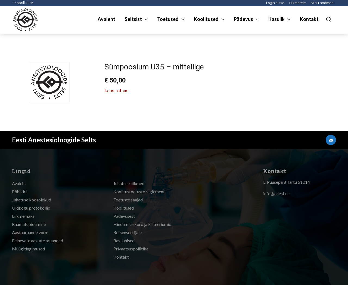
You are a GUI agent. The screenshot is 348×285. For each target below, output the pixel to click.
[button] (328, 19)
